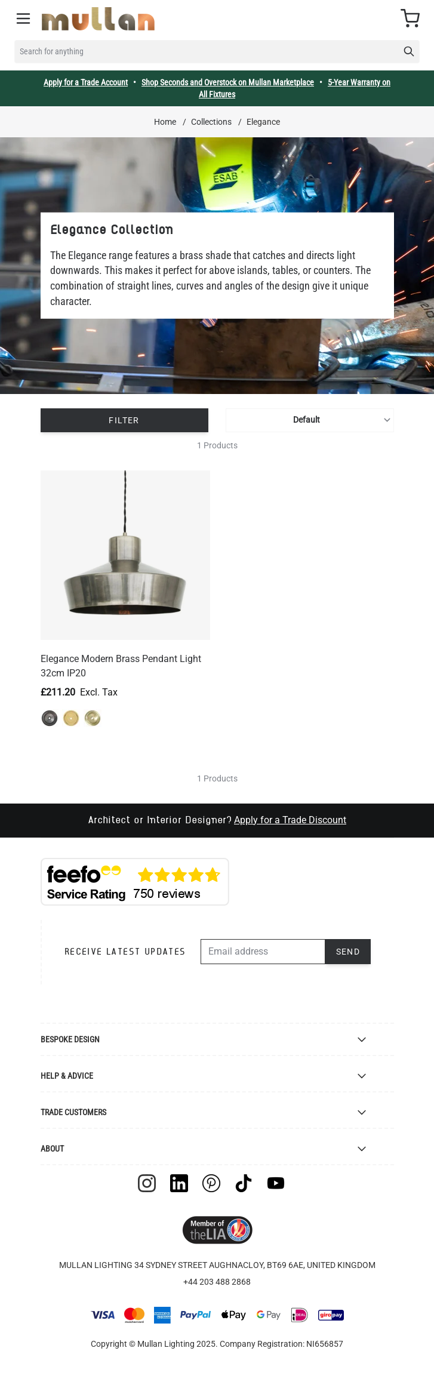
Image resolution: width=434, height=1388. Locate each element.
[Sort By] (309, 420)
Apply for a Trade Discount (290, 820)
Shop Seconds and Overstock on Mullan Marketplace (227, 82)
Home (165, 122)
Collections (211, 122)
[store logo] (98, 18)
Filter (124, 420)
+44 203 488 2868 (217, 1282)
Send (348, 951)
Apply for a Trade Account (86, 82)
